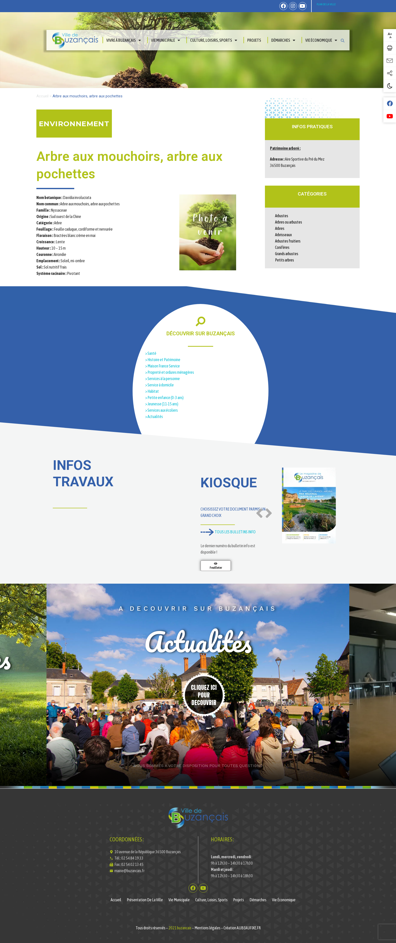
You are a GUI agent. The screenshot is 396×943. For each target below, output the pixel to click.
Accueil (42, 96)
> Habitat (152, 391)
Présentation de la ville (145, 899)
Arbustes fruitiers (288, 241)
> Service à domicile (159, 385)
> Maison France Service (162, 366)
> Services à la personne (162, 378)
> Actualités (154, 416)
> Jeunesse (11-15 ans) (161, 404)
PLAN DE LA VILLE (326, 4)
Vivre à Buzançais (123, 40)
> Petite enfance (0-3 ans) (164, 397)
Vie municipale (165, 40)
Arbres (279, 228)
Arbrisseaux (283, 234)
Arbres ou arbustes (288, 222)
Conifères (282, 247)
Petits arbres (284, 260)
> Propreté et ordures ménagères (169, 372)
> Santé (150, 353)
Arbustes (281, 215)
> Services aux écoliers (161, 410)
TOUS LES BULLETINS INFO (228, 532)
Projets (254, 40)
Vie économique (321, 40)
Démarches (283, 40)
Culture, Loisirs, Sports (213, 40)
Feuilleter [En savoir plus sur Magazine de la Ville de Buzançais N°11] (216, 567)
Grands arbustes (286, 253)
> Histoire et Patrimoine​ (162, 359)
